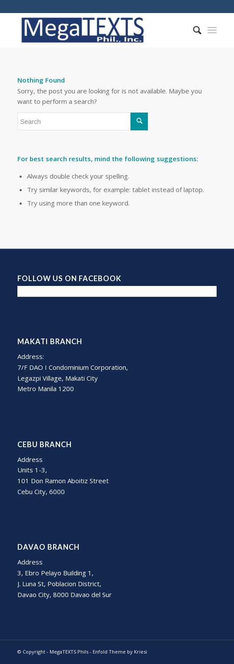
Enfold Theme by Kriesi (120, 651)
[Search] (192, 30)
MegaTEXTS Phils (69, 651)
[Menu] (212, 30)
